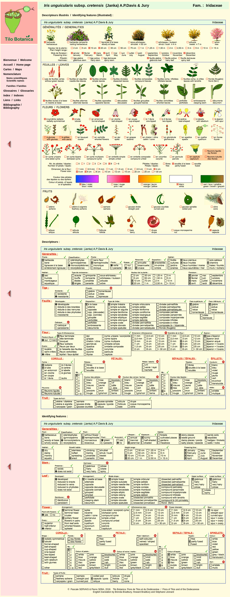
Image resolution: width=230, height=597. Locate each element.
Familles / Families (16, 86)
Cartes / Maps (12, 69)
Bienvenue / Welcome (17, 59)
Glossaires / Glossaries (18, 90)
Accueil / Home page (17, 64)
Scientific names (15, 80)
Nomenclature (12, 74)
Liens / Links (12, 100)
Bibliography (11, 107)
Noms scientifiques (17, 78)
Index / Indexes (13, 95)
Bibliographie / (12, 104)
